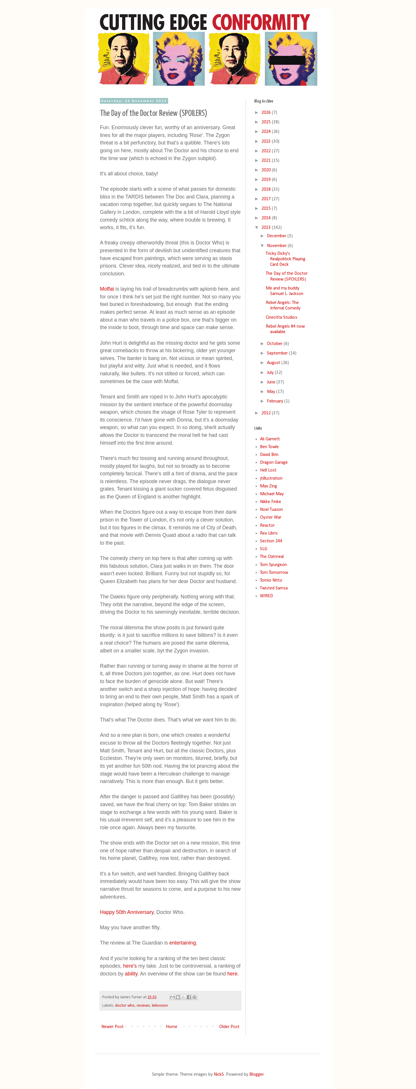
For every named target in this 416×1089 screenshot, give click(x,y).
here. (233, 974)
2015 (266, 208)
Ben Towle (269, 447)
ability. (132, 974)
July (271, 372)
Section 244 (271, 541)
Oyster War (270, 517)
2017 (266, 199)
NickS (219, 1074)
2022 (266, 151)
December (277, 236)
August (274, 363)
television (160, 1005)
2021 (266, 160)
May (271, 391)
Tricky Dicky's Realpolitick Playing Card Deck (285, 259)
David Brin (269, 454)
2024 (266, 131)
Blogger (256, 1074)
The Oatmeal (272, 556)
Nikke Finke (270, 502)
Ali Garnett (270, 439)
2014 (266, 218)
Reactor (267, 525)
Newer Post (112, 1027)
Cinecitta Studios (281, 317)
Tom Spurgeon (273, 565)
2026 (266, 112)
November (277, 246)
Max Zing (268, 486)
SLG (263, 549)
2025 (266, 122)
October (275, 344)
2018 (266, 189)
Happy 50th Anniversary (127, 912)
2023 (266, 141)
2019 (266, 179)
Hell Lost (268, 470)
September (278, 353)
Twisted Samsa (274, 588)
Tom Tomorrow (274, 572)
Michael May (272, 494)
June (271, 382)
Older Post (229, 1027)
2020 (266, 170)
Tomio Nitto (271, 580)
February (275, 401)
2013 (266, 227)
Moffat (107, 289)
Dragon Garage (274, 462)
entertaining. (182, 943)
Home (171, 1027)
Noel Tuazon (271, 509)
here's (130, 966)
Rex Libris (269, 533)
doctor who (125, 1005)
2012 (266, 413)
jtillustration (271, 478)
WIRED (266, 596)
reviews (143, 1005)
